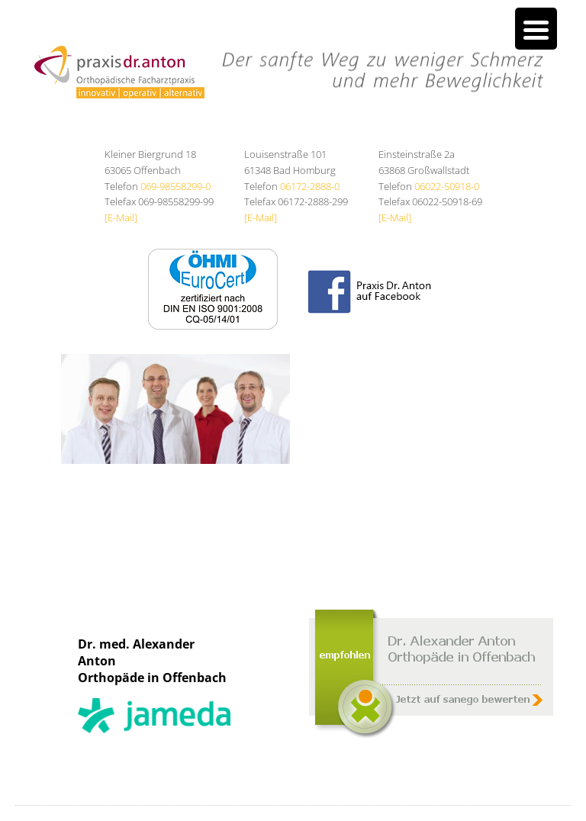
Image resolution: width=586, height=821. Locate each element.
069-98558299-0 (175, 186)
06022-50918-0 (446, 186)
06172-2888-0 (310, 186)
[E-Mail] (121, 217)
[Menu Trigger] (536, 29)
